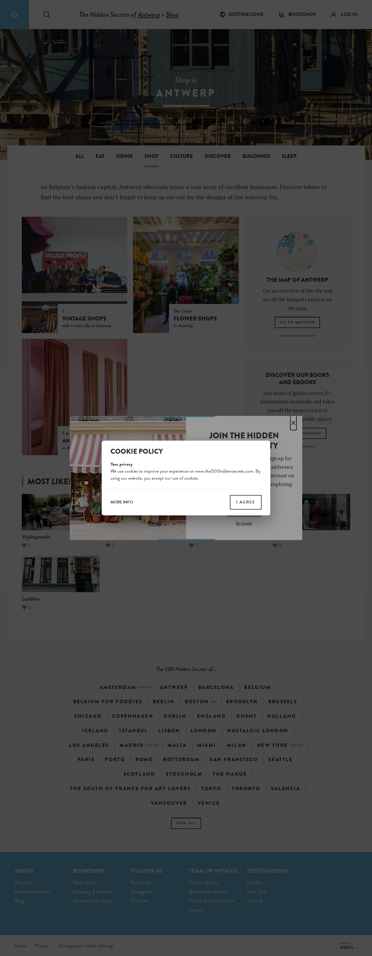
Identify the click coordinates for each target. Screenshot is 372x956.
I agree (245, 502)
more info (121, 502)
